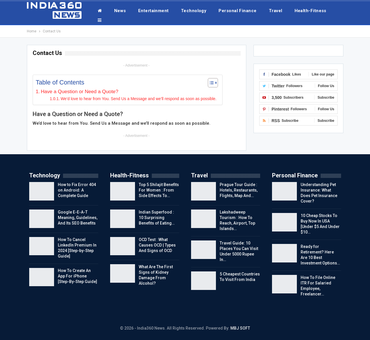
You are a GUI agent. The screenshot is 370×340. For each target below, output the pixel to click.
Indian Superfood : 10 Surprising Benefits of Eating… (157, 217)
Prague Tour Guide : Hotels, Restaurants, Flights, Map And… (239, 190)
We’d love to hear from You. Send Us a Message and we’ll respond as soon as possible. (139, 98)
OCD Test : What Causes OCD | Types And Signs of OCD (157, 245)
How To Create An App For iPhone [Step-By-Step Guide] (77, 276)
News (120, 10)
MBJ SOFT (240, 328)
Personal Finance (237, 10)
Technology (194, 10)
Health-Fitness (310, 10)
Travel (275, 10)
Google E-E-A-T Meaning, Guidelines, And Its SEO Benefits (77, 217)
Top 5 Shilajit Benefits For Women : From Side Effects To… (159, 190)
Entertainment (153, 10)
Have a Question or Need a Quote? (79, 91)
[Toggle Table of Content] (210, 83)
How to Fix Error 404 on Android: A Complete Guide (77, 190)
